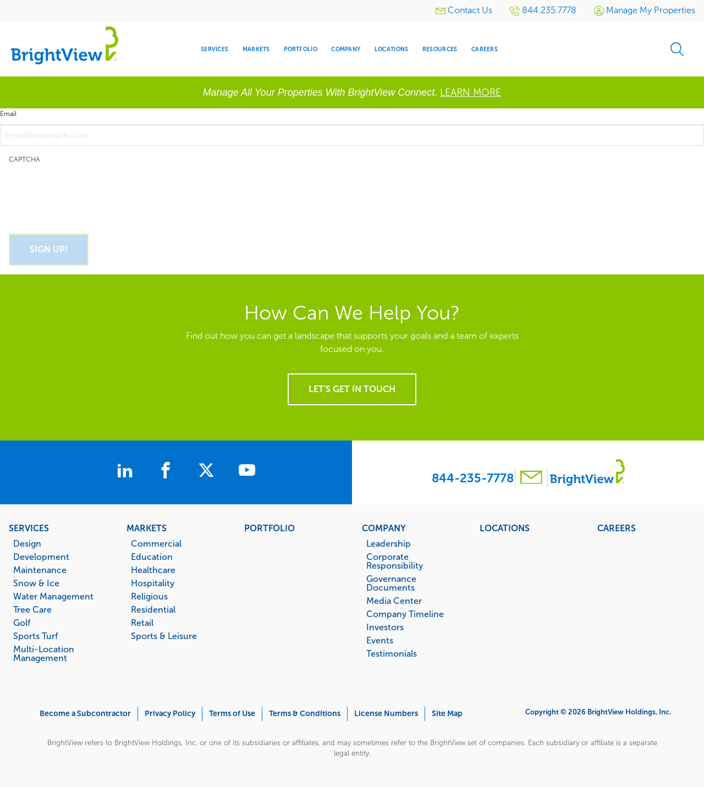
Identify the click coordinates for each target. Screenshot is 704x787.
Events (379, 640)
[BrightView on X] (210, 472)
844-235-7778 (473, 478)
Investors (385, 627)
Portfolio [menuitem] (300, 49)
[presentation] (92, 192)
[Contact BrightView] (531, 479)
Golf (21, 623)
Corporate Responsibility (394, 561)
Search (676, 49)
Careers (616, 528)
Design (27, 543)
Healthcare (153, 570)
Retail (142, 623)
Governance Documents (391, 583)
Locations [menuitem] (391, 49)
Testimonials (391, 653)
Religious (149, 596)
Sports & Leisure (164, 636)
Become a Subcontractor (85, 713)
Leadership (388, 543)
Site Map (447, 713)
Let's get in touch (352, 389)
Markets (147, 528)
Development (41, 557)
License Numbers (386, 713)
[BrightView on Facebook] (167, 472)
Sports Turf (35, 636)
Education (152, 557)
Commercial (156, 543)
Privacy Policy (170, 713)
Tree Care (32, 609)
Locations (505, 528)
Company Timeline (405, 614)
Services (29, 528)
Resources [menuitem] (439, 49)
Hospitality (152, 583)
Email (8, 114)
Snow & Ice (36, 583)
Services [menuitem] (214, 49)
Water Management (53, 596)
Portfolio (269, 528)
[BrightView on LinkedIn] (124, 472)
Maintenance (40, 570)
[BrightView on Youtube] (251, 472)
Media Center (394, 601)
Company (384, 528)
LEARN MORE (470, 92)
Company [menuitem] (345, 49)
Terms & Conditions (304, 713)
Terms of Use (232, 713)
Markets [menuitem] (256, 49)
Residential (153, 609)
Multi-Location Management (43, 653)
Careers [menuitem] (484, 49)
